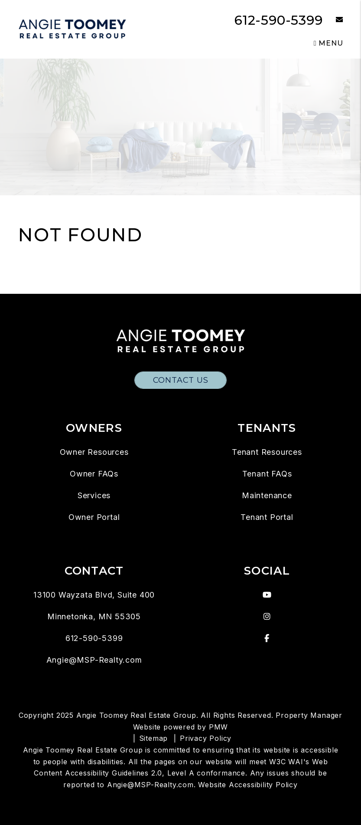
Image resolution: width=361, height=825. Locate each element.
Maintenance (267, 495)
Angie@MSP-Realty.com (94, 659)
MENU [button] (328, 43)
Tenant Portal (267, 517)
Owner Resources (94, 452)
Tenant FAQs (267, 473)
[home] (72, 29)
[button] (333, 20)
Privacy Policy (205, 738)
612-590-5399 (278, 20)
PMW (218, 727)
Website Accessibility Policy (247, 784)
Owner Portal (94, 517)
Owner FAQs (94, 473)
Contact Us (180, 380)
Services (94, 495)
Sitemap (153, 738)
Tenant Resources (267, 452)
